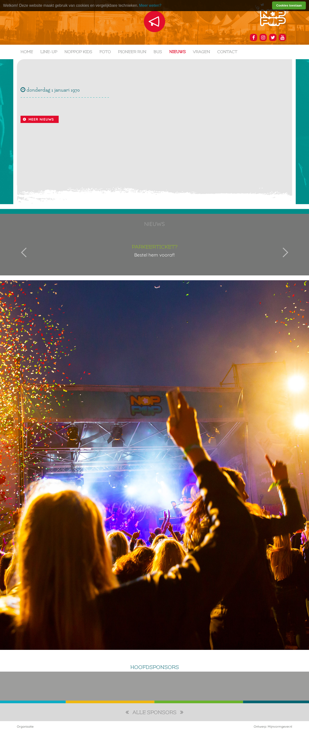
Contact (227, 52)
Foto (105, 52)
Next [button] (285, 252)
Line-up (48, 52)
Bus (158, 52)
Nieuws (177, 52)
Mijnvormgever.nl (280, 726)
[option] (154, 252)
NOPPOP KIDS (78, 52)
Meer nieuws (41, 119)
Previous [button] (24, 252)
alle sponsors (154, 713)
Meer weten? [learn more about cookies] (150, 5)
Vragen (201, 52)
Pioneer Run (132, 52)
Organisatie (25, 726)
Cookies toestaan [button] (289, 5)
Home (27, 52)
